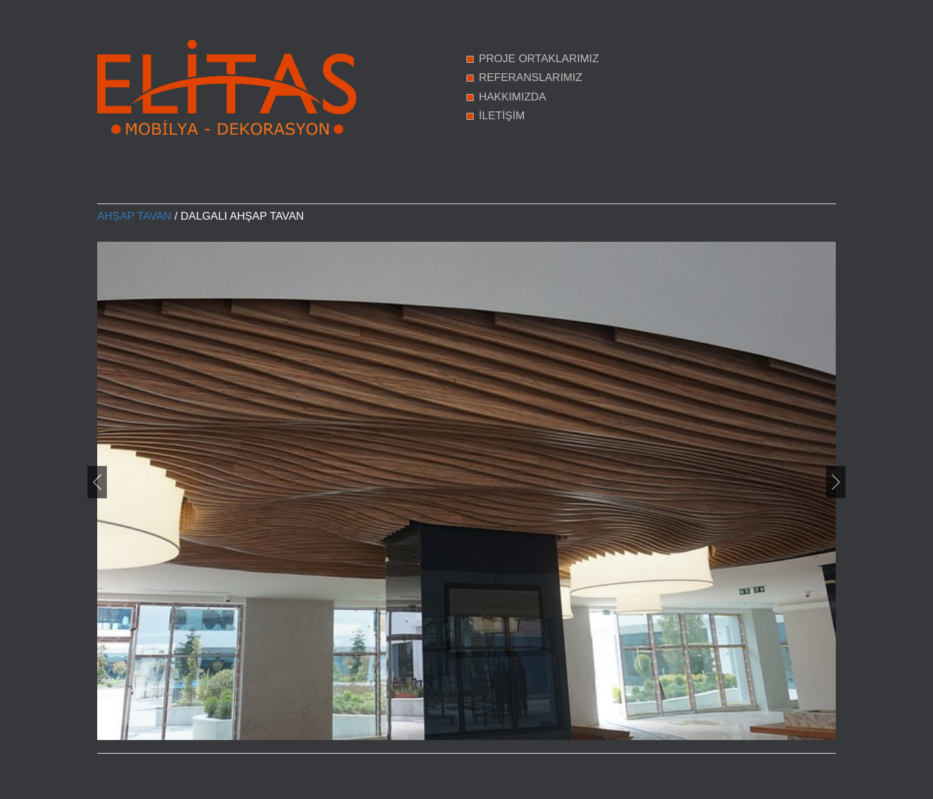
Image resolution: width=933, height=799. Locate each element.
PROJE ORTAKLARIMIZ (539, 58)
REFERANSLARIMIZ (530, 77)
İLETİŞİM (502, 116)
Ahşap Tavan (134, 216)
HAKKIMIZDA (512, 97)
